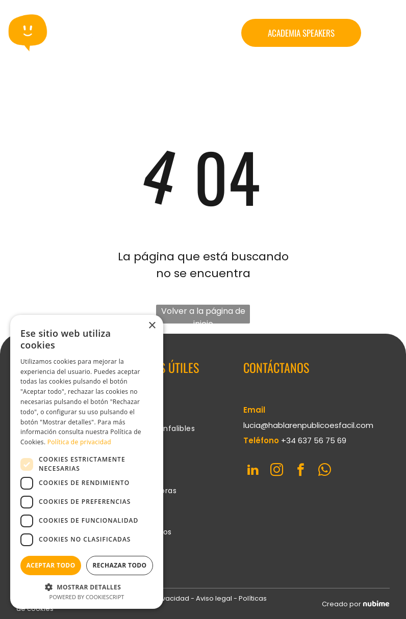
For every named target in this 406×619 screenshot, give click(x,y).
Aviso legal (214, 598)
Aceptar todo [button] (50, 565)
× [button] (152, 326)
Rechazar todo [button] (119, 565)
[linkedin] (252, 471)
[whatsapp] (324, 471)
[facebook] (300, 471)
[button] (86, 586)
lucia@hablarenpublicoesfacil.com (308, 425)
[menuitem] (163, 408)
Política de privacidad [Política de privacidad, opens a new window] (79, 442)
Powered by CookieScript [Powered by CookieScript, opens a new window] (86, 597)
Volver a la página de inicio (203, 314)
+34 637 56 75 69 (313, 440)
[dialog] (86, 462)
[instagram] (276, 471)
